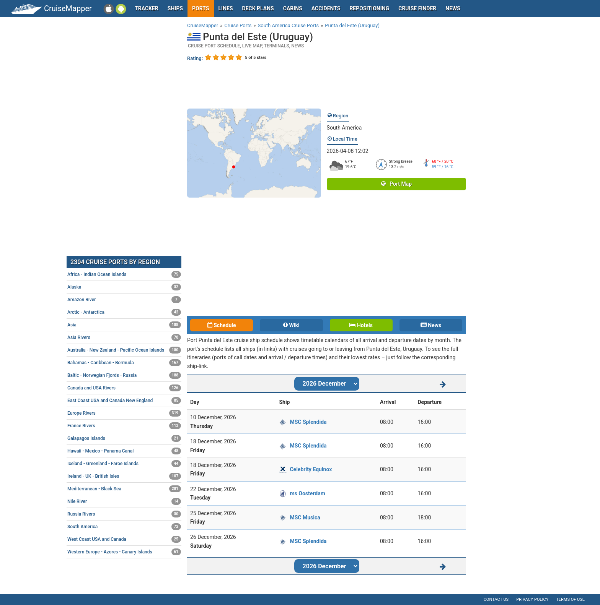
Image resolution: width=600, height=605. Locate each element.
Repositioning (369, 8)
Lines (225, 8)
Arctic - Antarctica (124, 312)
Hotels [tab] (360, 325)
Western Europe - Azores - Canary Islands (124, 551)
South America (344, 128)
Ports (200, 8)
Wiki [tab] (291, 325)
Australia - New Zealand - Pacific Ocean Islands (124, 350)
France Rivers (124, 425)
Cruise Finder (417, 8)
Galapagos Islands (124, 438)
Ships (175, 8)
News (452, 8)
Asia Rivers (124, 337)
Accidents (326, 8)
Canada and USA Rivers (124, 387)
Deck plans (258, 8)
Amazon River (124, 299)
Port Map (396, 184)
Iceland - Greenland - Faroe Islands (124, 463)
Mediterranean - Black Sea (124, 488)
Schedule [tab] (221, 325)
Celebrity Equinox (311, 469)
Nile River (124, 501)
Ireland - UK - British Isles (124, 476)
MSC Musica (305, 517)
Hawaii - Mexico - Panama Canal (124, 451)
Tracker (146, 8)
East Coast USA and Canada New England (124, 400)
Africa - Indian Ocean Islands (124, 274)
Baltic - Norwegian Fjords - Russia (124, 375)
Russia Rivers (124, 514)
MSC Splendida (308, 422)
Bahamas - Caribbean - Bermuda (124, 362)
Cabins (292, 8)
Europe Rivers (124, 413)
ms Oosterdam (307, 493)
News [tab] (431, 325)
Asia (124, 324)
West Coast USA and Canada (124, 539)
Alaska (124, 287)
